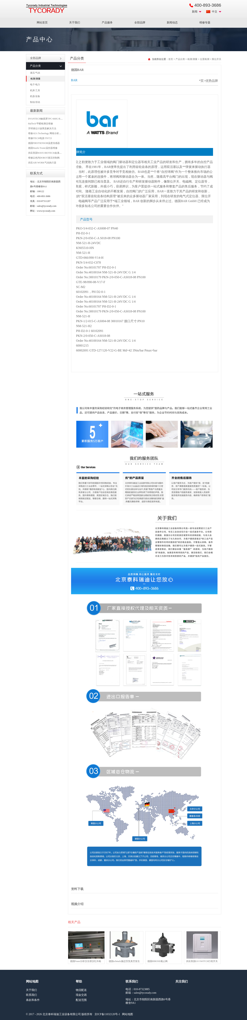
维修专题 (204, 22)
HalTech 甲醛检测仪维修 (40, 123)
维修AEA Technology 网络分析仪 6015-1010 (50, 133)
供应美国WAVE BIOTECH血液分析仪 (47, 153)
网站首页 (42, 22)
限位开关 (216, 59)
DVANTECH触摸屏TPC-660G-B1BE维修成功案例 (53, 118)
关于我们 (74, 22)
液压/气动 (35, 72)
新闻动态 (172, 22)
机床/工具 (35, 90)
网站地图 (127, 1014)
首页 (170, 59)
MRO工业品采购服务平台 (46, 8)
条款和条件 (33, 1000)
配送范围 (81, 1000)
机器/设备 (35, 96)
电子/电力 (35, 84)
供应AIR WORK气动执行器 (42, 162)
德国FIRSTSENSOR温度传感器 (44, 143)
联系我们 (31, 994)
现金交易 (81, 994)
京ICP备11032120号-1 (107, 1014)
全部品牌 (139, 22)
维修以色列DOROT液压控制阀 (44, 157)
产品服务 (107, 22)
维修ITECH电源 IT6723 (40, 138)
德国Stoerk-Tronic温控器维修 (43, 148)
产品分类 (180, 59)
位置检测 (204, 59)
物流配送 (81, 990)
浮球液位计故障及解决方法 (42, 128)
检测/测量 (35, 78)
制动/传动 (35, 102)
